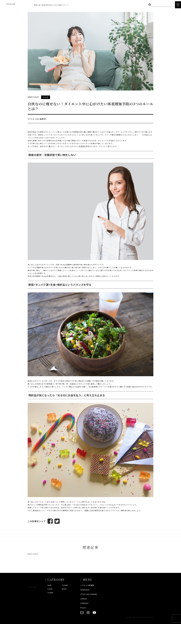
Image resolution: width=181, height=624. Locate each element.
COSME (65, 585)
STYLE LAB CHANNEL (88, 594)
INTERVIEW (84, 590)
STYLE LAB (10, 4)
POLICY (83, 608)
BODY (64, 589)
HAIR (50, 585)
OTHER (50, 592)
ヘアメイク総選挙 (87, 585)
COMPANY (84, 603)
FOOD (50, 589)
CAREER (83, 599)
